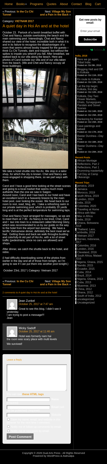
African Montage (87, 160)
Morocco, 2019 (86, 192)
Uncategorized (86, 302)
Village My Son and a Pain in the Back (55, 13)
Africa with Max (86, 212)
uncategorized (85, 299)
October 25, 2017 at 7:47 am (36, 304)
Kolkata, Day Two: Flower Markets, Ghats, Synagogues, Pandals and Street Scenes (89, 102)
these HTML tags (33, 399)
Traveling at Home (88, 209)
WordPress (53, 460)
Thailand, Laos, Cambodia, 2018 (85, 231)
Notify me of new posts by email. (30, 436)
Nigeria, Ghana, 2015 (90, 262)
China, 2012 (84, 289)
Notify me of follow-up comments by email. (36, 431)
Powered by (90, 49)
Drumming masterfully (90, 170)
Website (56, 419)
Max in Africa (85, 216)
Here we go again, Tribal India (88, 61)
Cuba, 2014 (84, 272)
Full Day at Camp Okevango (87, 176)
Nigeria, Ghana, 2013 (90, 278)
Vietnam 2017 (24, 21)
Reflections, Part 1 (88, 167)
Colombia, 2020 (86, 206)
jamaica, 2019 (85, 185)
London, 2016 (85, 248)
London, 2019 (85, 199)
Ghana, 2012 (85, 292)
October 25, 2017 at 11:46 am (37, 331)
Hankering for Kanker (90, 119)
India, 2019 (84, 202)
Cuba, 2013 (84, 282)
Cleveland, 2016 (87, 252)
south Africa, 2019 (88, 195)
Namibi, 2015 (85, 265)
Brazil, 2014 (84, 275)
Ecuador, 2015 (86, 268)
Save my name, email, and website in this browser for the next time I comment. (33, 426)
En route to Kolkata (88, 79)
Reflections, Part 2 (88, 164)
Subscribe (90, 39)
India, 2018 (81, 55)
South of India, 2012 (89, 295)
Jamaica (82, 189)
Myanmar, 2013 (86, 285)
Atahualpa (68, 460)
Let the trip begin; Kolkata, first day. (87, 88)
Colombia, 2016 (86, 245)
